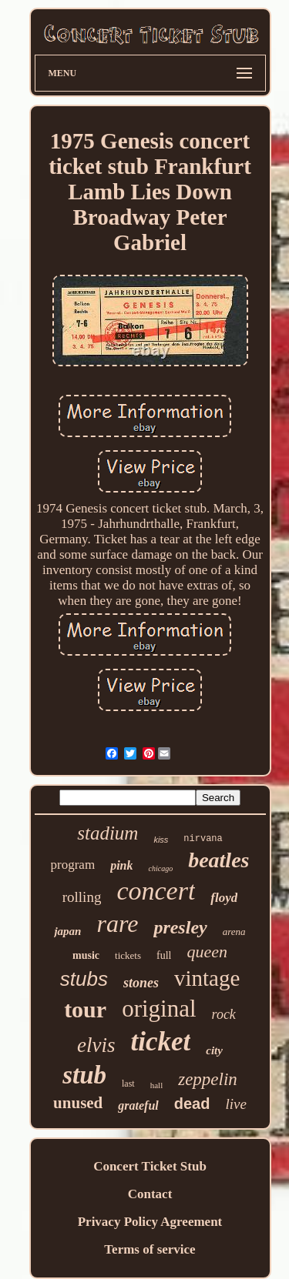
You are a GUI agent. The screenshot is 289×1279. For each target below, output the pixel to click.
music (85, 955)
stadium (107, 833)
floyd (223, 897)
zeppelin (207, 1079)
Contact (150, 1194)
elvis (96, 1045)
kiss (160, 839)
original (159, 1008)
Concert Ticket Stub (150, 1166)
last (128, 1083)
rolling (82, 897)
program (73, 864)
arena (234, 931)
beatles (218, 860)
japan (67, 931)
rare (117, 923)
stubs (84, 978)
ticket (161, 1042)
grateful (138, 1105)
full (163, 955)
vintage (207, 978)
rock (224, 1014)
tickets (128, 955)
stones (141, 982)
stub (84, 1075)
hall (156, 1085)
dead (192, 1103)
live (235, 1104)
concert (155, 891)
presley (180, 927)
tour (85, 1009)
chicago (160, 868)
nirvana (202, 838)
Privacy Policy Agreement (150, 1221)
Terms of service (149, 1249)
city (214, 1050)
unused (77, 1103)
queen (207, 951)
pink (121, 865)
